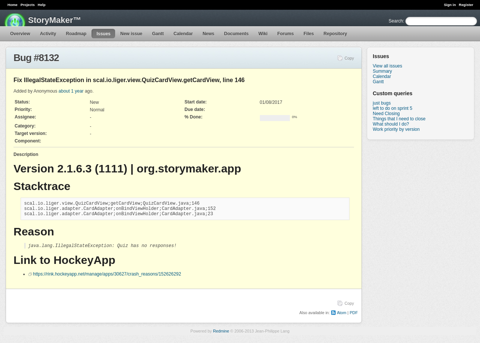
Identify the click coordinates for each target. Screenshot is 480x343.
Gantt (158, 33)
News (208, 33)
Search (395, 21)
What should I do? (391, 124)
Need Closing (386, 113)
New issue (131, 33)
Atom (341, 317)
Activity (48, 33)
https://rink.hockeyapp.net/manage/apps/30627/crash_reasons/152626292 (107, 278)
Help (42, 5)
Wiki (263, 33)
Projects (28, 5)
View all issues (387, 66)
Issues (103, 33)
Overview (20, 33)
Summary (382, 71)
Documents (236, 33)
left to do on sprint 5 (392, 108)
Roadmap (76, 33)
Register (466, 5)
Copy (349, 58)
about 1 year (71, 91)
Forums (285, 33)
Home (13, 5)
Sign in (450, 5)
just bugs (382, 103)
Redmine (221, 335)
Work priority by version (396, 129)
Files (308, 33)
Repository (335, 33)
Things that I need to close (399, 118)
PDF (354, 317)
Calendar (183, 33)
